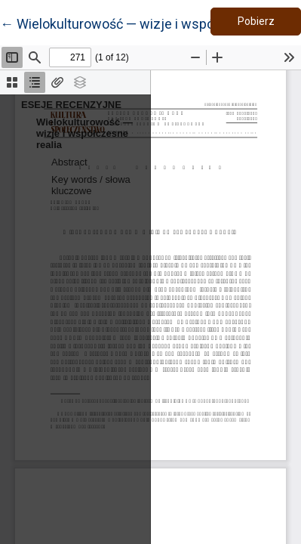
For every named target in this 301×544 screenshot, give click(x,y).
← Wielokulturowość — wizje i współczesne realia (149, 23)
